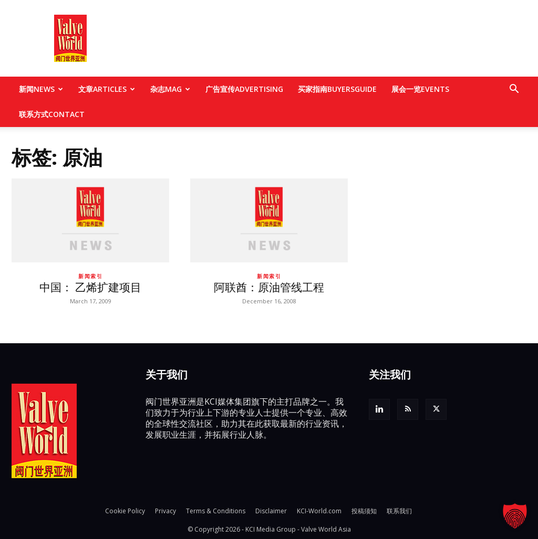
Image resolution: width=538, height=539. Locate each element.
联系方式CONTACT (52, 114)
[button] (513, 90)
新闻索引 (90, 276)
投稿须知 (364, 510)
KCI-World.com (319, 510)
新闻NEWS (41, 89)
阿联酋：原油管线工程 (269, 287)
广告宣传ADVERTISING (244, 89)
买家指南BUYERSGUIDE (337, 89)
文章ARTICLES (106, 89)
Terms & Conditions (215, 510)
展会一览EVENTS (420, 89)
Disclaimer (271, 510)
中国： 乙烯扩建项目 (90, 287)
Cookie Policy (125, 510)
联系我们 (399, 510)
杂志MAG (170, 89)
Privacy (165, 510)
